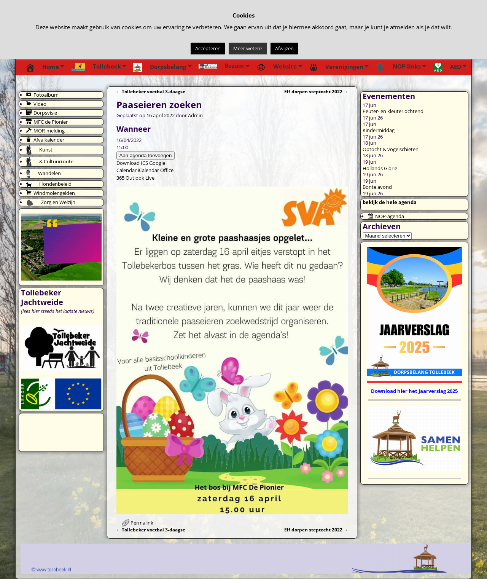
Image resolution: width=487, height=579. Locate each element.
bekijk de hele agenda (390, 202)
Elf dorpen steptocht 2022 (316, 91)
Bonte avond (377, 186)
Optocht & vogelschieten (391, 149)
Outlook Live (140, 177)
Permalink (142, 522)
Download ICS (132, 163)
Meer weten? (248, 48)
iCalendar (148, 170)
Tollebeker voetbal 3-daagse (151, 91)
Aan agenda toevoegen (145, 155)
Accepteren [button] (208, 48)
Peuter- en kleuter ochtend (393, 111)
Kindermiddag (379, 130)
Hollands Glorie (380, 168)
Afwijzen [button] (284, 48)
